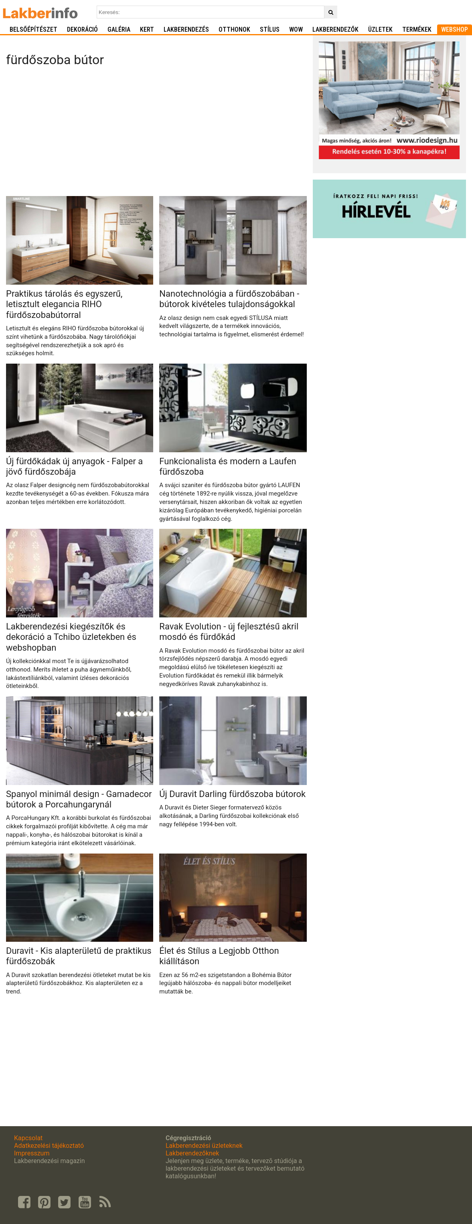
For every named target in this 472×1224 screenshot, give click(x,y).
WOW (296, 29)
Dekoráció (82, 29)
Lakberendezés (186, 29)
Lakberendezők (335, 29)
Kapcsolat (28, 1138)
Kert (147, 29)
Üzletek (380, 29)
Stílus (270, 29)
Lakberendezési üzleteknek (204, 1145)
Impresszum (31, 1153)
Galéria (118, 29)
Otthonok (234, 29)
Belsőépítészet (33, 29)
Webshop (454, 29)
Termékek (416, 29)
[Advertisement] (156, 134)
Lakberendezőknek (192, 1153)
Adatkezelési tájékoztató (49, 1145)
